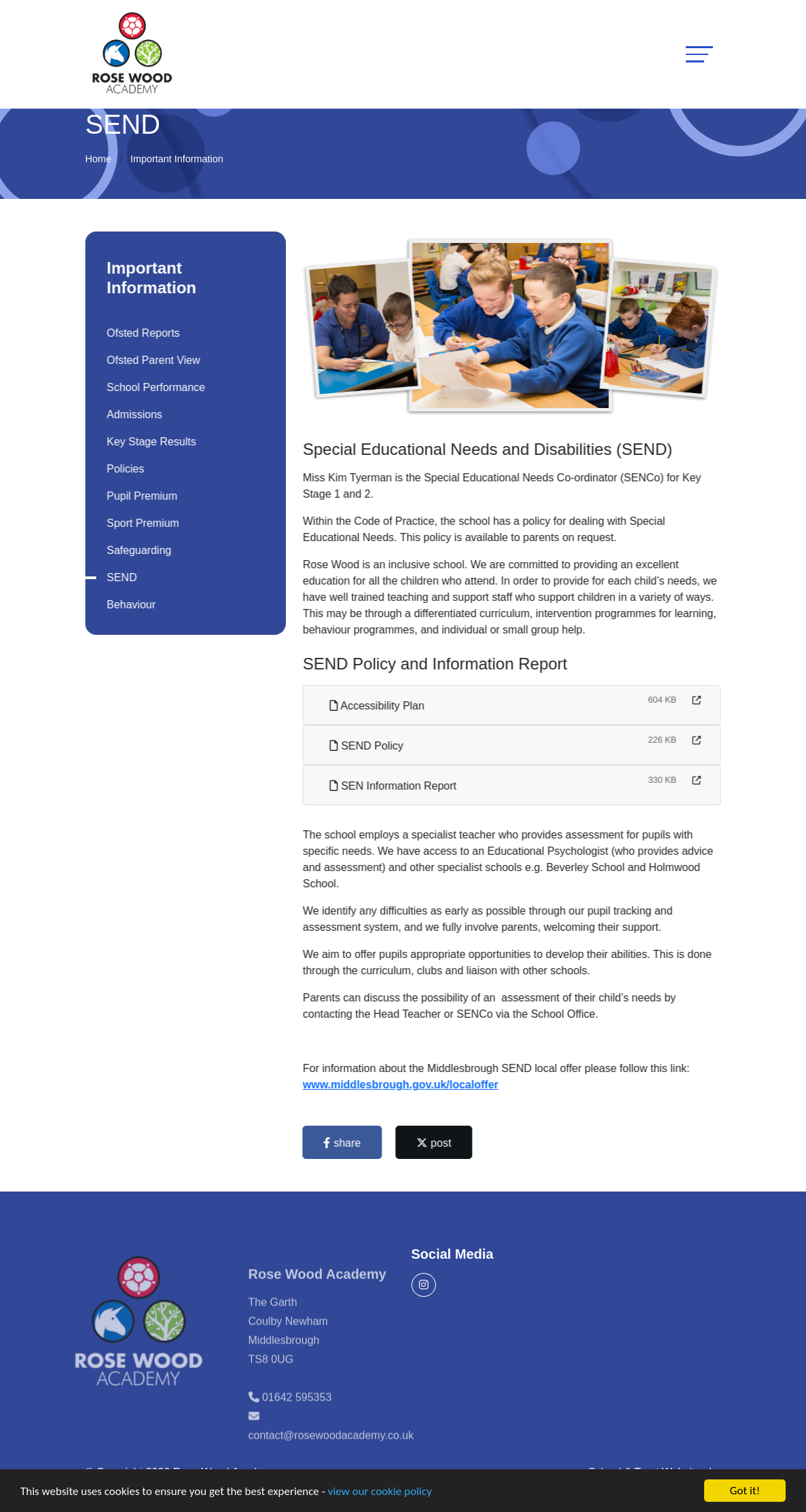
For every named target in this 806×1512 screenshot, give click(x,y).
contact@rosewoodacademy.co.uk (331, 1453)
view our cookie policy (380, 1492)
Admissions (132, 414)
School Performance (154, 387)
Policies (123, 469)
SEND (119, 577)
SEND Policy (368, 746)
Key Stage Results (149, 441)
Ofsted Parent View (151, 360)
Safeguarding (137, 550)
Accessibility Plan (379, 706)
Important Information (176, 158)
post (436, 1143)
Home (98, 158)
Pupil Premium (140, 496)
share (344, 1143)
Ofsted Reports (141, 333)
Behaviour (129, 604)
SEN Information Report (395, 786)
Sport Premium (141, 523)
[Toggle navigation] (699, 53)
